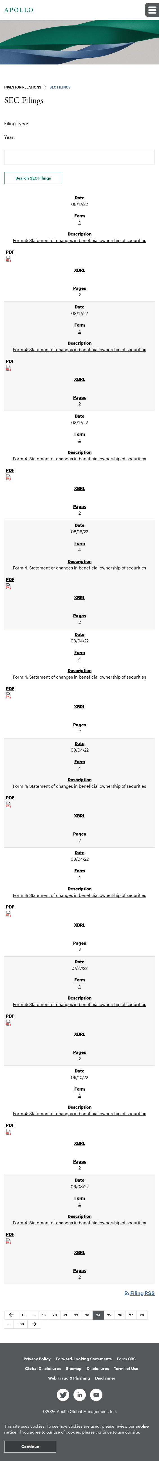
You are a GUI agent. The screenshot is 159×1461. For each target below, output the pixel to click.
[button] (152, 10)
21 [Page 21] (67, 1316)
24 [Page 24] (99, 1316)
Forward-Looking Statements (84, 1358)
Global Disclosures (43, 1368)
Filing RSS (139, 1293)
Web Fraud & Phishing (69, 1378)
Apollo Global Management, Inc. (87, 1411)
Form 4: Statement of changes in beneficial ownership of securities (79, 240)
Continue (30, 1446)
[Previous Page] (11, 1315)
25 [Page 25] (110, 1316)
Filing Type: (16, 123)
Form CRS (126, 1358)
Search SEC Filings (33, 178)
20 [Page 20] (56, 1316)
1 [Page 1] (25, 1316)
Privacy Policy (37, 1358)
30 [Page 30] (20, 1325)
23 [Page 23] (88, 1316)
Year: (9, 137)
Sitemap (74, 1368)
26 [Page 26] (121, 1316)
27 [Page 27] (132, 1316)
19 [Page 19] (45, 1316)
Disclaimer (105, 1378)
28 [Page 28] (143, 1316)
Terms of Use (126, 1368)
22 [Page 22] (77, 1316)
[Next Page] (34, 1324)
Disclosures (98, 1368)
